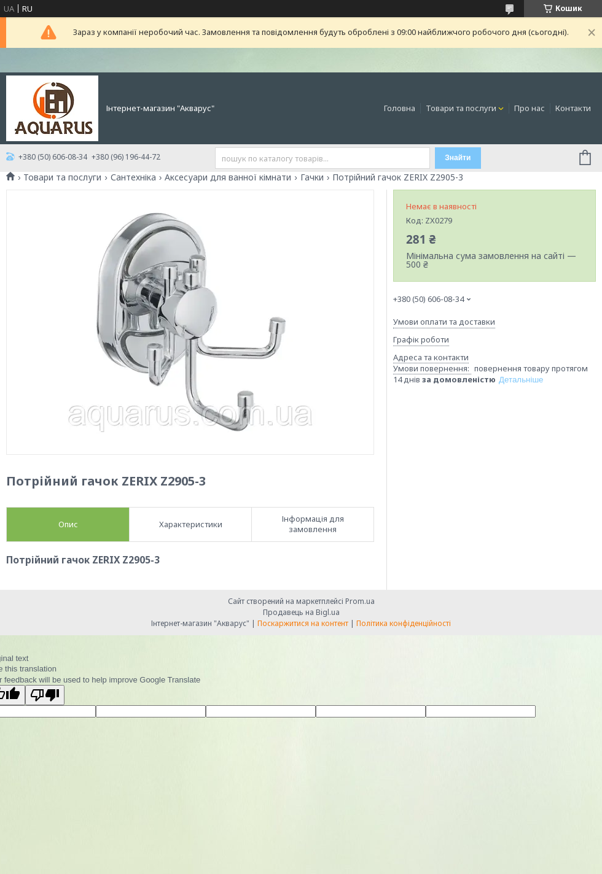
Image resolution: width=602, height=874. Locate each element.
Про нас (529, 108)
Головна (399, 108)
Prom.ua (360, 601)
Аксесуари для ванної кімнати (228, 177)
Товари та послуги (461, 108)
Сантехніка (133, 177)
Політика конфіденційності (403, 623)
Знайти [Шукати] (458, 157)
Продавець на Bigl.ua (301, 612)
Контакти (573, 108)
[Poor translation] (44, 695)
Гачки (312, 177)
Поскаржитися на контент (302, 623)
